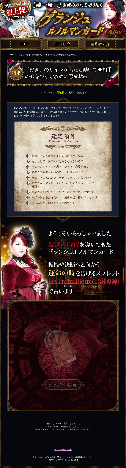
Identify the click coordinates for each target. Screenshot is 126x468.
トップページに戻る (63, 450)
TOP (12, 55)
